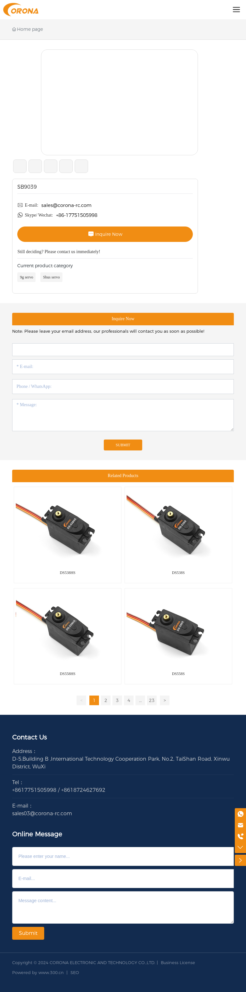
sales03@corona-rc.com (42, 813)
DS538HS (68, 572)
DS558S (178, 673)
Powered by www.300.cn (38, 972)
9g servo (26, 277)
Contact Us (29, 737)
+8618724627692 (83, 790)
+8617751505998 (34, 790)
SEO (74, 972)
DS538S (178, 572)
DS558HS (68, 673)
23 (152, 700)
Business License (178, 962)
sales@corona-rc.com (66, 205)
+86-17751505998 (76, 215)
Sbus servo (51, 277)
